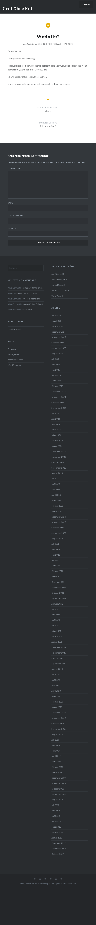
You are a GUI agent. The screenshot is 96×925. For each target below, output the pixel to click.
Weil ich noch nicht (31, 299)
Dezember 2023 (58, 451)
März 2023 (56, 500)
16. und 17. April (58, 285)
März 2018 (56, 827)
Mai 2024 (55, 424)
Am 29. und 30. (57, 274)
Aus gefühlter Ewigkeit (33, 304)
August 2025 (57, 353)
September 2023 (58, 468)
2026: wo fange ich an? (33, 288)
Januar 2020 (56, 707)
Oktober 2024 (57, 402)
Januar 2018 (56, 838)
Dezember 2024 (58, 391)
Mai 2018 (55, 816)
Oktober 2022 (57, 527)
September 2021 (58, 598)
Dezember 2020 (58, 647)
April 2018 (56, 821)
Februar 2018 (57, 832)
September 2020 (58, 663)
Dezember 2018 (58, 778)
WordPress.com (69, 884)
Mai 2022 (55, 555)
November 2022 (58, 522)
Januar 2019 (56, 772)
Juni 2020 (55, 680)
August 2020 (57, 669)
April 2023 (56, 495)
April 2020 (56, 691)
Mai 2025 (55, 370)
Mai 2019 (55, 751)
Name (11, 203)
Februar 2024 (57, 440)
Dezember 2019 (58, 712)
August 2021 (57, 604)
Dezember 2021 (58, 582)
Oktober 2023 (57, 462)
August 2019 (57, 734)
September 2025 (58, 348)
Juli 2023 (55, 478)
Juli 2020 (55, 674)
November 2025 (58, 337)
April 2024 (56, 429)
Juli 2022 (55, 544)
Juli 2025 (55, 359)
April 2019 (56, 756)
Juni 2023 (55, 484)
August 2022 (57, 538)
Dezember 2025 (58, 332)
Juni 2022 (55, 549)
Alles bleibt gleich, (59, 279)
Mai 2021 (55, 620)
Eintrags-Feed (14, 354)
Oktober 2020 (57, 658)
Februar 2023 (57, 506)
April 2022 (56, 560)
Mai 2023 (55, 489)
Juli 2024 (55, 413)
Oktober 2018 (57, 789)
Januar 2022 (56, 576)
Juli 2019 (55, 740)
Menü (87, 5)
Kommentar (14, 168)
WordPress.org (14, 365)
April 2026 (56, 315)
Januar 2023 (56, 511)
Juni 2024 (55, 419)
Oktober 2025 (57, 342)
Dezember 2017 (58, 843)
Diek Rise (27, 309)
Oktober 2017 (57, 854)
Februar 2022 (57, 571)
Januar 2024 (56, 446)
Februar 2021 (57, 636)
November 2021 (58, 587)
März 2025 (56, 380)
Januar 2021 (56, 642)
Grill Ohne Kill (17, 8)
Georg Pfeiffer (47, 44)
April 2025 (56, 375)
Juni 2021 (55, 614)
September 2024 (58, 408)
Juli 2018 (55, 805)
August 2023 (57, 473)
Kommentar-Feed (15, 359)
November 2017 (58, 848)
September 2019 (58, 729)
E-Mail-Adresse (16, 216)
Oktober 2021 (57, 593)
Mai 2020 (55, 685)
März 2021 (56, 631)
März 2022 (56, 565)
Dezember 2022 (58, 517)
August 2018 (57, 799)
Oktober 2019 (57, 723)
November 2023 (58, 457)
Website (12, 228)
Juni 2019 (55, 745)
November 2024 (58, 397)
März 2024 (56, 435)
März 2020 (56, 696)
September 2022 (58, 533)
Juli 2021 (55, 609)
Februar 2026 (57, 326)
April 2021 (56, 625)
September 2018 (58, 794)
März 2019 (56, 761)
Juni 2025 (55, 364)
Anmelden (12, 349)
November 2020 (58, 653)
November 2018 (58, 783)
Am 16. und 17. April (60, 290)
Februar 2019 (57, 767)
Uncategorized (14, 329)
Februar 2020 (57, 702)
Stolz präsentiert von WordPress (33, 884)
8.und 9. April (57, 296)
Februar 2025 (57, 386)
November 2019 (58, 718)
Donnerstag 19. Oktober (26, 293)
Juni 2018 (55, 810)
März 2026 (56, 321)
